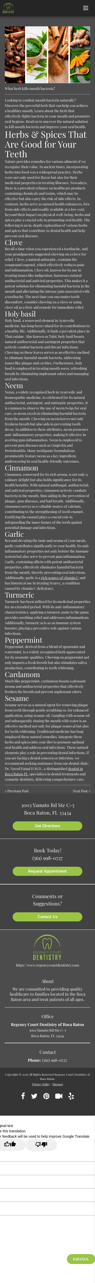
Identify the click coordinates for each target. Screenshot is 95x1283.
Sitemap (57, 1084)
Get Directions (47, 826)
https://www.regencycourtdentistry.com (47, 965)
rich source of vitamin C (60, 577)
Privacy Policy (41, 1084)
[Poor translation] (41, 1145)
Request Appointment (47, 871)
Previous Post (18, 790)
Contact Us (47, 917)
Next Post (80, 790)
